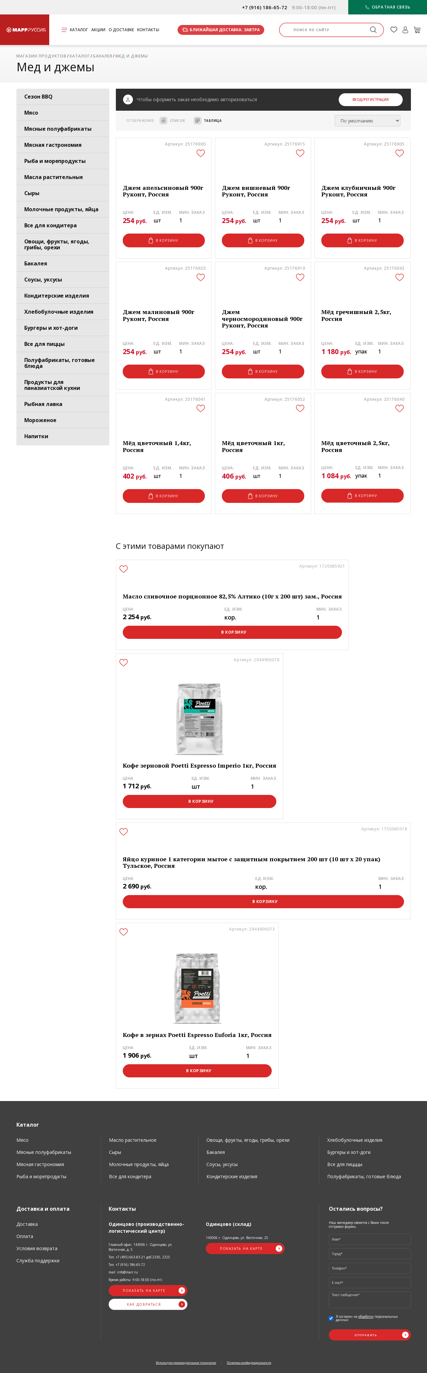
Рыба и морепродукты (55, 161)
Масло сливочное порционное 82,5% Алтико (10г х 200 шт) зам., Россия (232, 596)
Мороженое (40, 420)
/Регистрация (375, 99)
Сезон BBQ (38, 96)
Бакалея (35, 263)
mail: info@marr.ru (123, 1272)
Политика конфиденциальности (249, 1362)
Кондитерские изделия (56, 295)
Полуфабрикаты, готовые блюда (59, 363)
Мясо (31, 112)
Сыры (32, 193)
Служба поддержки (37, 1260)
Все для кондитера (50, 225)
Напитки (36, 436)
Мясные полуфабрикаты (58, 128)
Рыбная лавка (43, 404)
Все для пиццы (44, 344)
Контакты (148, 30)
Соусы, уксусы (43, 279)
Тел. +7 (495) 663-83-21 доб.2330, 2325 (139, 1257)
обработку (366, 1316)
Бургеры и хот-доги (51, 327)
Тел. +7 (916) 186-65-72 (127, 1264)
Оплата (24, 1236)
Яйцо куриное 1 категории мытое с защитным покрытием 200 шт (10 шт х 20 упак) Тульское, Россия (251, 862)
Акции (98, 30)
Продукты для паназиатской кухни (52, 385)
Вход (357, 99)
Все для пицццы (344, 1164)
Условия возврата (36, 1248)
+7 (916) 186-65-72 (264, 7)
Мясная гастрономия (53, 144)
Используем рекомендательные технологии (186, 1362)
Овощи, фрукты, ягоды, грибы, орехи (57, 244)
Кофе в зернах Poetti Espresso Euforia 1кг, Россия (197, 1034)
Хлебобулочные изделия (59, 311)
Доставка (27, 1224)
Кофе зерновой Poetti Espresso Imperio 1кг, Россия (199, 765)
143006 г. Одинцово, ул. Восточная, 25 (237, 1237)
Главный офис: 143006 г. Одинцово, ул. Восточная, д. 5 (141, 1247)
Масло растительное (133, 1140)
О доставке (121, 30)
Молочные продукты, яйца (61, 209)
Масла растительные (53, 177)
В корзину (163, 240)
